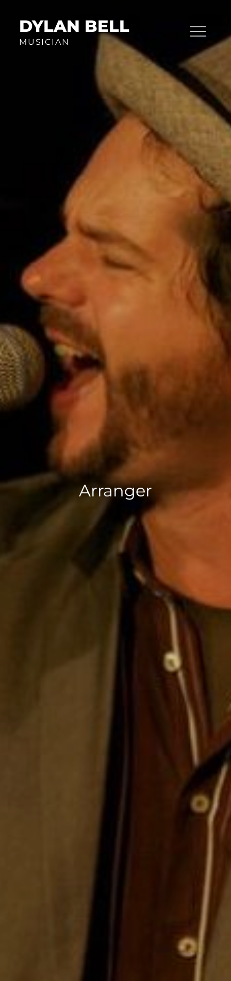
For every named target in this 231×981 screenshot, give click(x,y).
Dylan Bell (74, 26)
